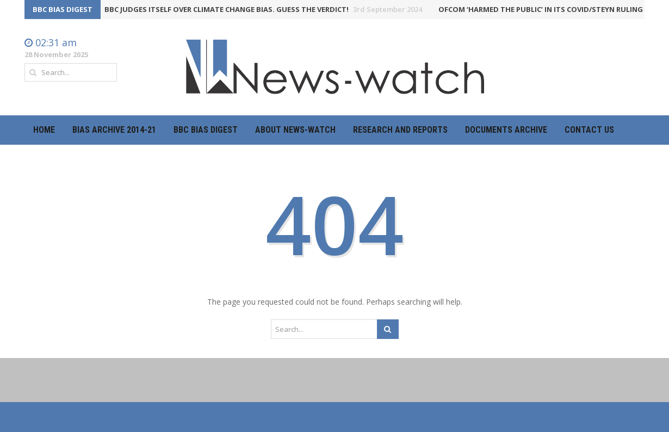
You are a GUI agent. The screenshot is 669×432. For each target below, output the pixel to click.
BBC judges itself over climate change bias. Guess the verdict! (265, 9)
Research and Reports (400, 130)
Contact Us (589, 130)
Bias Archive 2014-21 (114, 130)
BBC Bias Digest (206, 130)
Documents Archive (506, 130)
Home (44, 130)
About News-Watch (295, 130)
